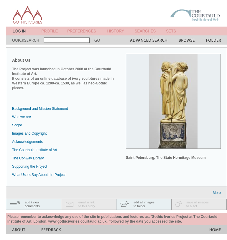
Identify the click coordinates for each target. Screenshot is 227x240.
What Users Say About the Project (38, 175)
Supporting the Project (29, 166)
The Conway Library (28, 158)
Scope (17, 125)
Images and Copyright (29, 133)
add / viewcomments (32, 204)
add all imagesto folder (144, 204)
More (217, 193)
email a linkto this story (86, 204)
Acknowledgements (27, 142)
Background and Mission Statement (40, 109)
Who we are (21, 117)
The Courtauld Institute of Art (34, 150)
